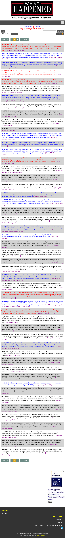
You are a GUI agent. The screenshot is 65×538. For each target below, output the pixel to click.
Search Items (60, 31)
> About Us (59, 519)
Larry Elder (52, 123)
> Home (4, 513)
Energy (11, 231)
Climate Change (18, 231)
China (7, 59)
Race (19, 172)
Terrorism (15, 172)
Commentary (28, 27)
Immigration (5, 380)
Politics (10, 289)
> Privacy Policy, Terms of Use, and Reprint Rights (48, 525)
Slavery (18, 214)
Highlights (37, 27)
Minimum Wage (12, 411)
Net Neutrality (6, 223)
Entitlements (25, 146)
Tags (3, 31)
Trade (23, 50)
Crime (9, 172)
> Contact (60, 522)
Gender (4, 155)
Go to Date (14, 33)
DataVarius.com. (41, 535)
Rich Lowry (51, 245)
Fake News (11, 271)
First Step (4, 348)
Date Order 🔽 (60, 33)
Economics (5, 231)
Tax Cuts (53, 83)
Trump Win (11, 50)
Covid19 (57, 245)
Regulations (13, 92)
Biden (52, 313)
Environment (11, 280)
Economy (18, 50)
